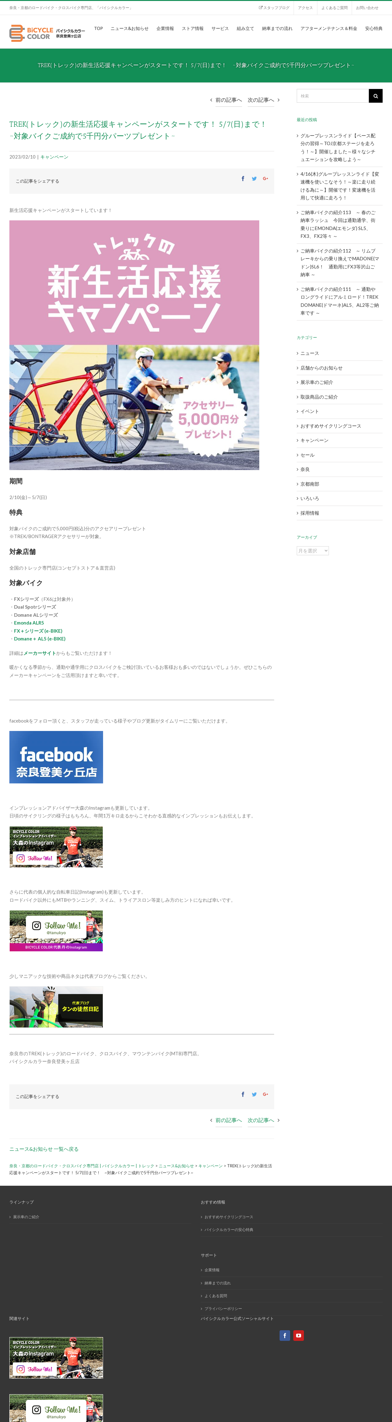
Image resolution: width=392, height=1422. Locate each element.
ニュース (309, 353)
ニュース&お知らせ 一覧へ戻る (44, 1149)
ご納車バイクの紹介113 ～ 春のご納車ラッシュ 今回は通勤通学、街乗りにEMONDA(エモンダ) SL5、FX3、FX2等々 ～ (337, 224)
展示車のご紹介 (316, 382)
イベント (309, 411)
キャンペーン (54, 156)
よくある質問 (216, 1295)
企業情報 (212, 1270)
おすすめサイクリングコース (330, 426)
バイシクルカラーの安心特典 (229, 1229)
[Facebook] (285, 1335)
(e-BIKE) (53, 631)
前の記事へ (229, 99)
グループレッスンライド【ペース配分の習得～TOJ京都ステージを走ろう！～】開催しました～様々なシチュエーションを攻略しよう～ (337, 147)
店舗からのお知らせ (321, 367)
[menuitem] (274, 8)
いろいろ (309, 498)
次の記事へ (261, 99)
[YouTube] (298, 1335)
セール (307, 455)
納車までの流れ (218, 1283)
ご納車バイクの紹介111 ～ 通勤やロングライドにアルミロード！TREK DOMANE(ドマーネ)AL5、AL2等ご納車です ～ (339, 301)
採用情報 (309, 513)
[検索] (333, 96)
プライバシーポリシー (223, 1308)
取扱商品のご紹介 (319, 397)
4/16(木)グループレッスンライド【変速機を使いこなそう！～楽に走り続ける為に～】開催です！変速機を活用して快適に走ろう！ (339, 186)
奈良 (305, 469)
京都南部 (309, 484)
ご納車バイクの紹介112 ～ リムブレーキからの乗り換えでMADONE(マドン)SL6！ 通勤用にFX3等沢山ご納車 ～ (339, 262)
